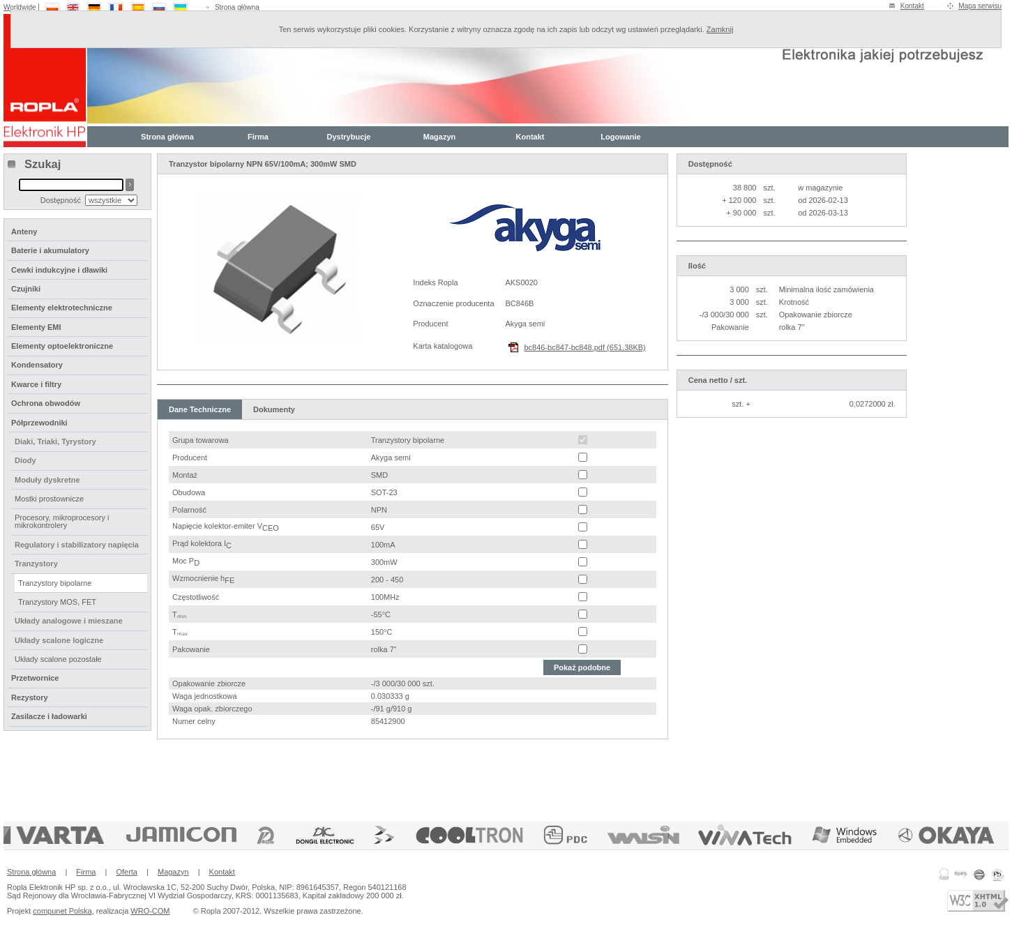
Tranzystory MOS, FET (57, 602)
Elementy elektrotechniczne (61, 307)
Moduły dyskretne (47, 480)
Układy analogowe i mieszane (69, 621)
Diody (25, 460)
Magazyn (439, 137)
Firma (258, 137)
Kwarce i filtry (36, 384)
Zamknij (720, 29)
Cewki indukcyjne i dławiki (59, 270)
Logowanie (620, 137)
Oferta (126, 872)
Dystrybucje (349, 137)
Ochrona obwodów (45, 403)
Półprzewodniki (39, 422)
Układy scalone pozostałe (58, 659)
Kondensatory (37, 365)
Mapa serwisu (980, 6)
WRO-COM (149, 911)
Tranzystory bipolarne (54, 583)
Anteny (24, 231)
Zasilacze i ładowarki (49, 716)
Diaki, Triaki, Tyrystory (55, 441)
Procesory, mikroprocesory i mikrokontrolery (62, 521)
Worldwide (19, 7)
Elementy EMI (36, 327)
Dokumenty (274, 409)
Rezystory (29, 697)
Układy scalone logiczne (59, 640)
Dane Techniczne (200, 409)
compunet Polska (62, 911)
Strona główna (237, 7)
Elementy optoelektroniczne (62, 346)
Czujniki (25, 289)
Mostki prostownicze (49, 498)
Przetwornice (35, 678)
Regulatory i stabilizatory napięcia (77, 545)
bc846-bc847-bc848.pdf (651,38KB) (584, 347)
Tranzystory (36, 563)
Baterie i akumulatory (50, 250)
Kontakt (912, 6)
